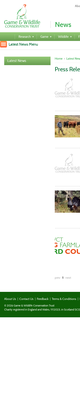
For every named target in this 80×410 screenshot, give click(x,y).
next (68, 278)
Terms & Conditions (64, 299)
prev (57, 278)
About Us (10, 299)
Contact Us (26, 299)
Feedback (42, 299)
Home (59, 58)
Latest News (16, 61)
